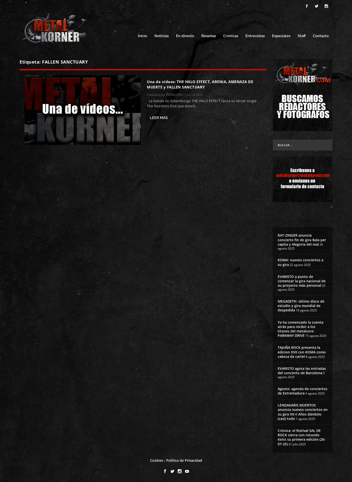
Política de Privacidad (184, 460)
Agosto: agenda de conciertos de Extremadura (302, 390)
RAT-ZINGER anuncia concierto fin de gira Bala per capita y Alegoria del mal (302, 239)
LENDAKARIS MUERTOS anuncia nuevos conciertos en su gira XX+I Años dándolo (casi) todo (303, 412)
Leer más (159, 118)
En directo (185, 36)
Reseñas (208, 36)
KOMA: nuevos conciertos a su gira (300, 262)
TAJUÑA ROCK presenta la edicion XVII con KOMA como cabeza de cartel (302, 352)
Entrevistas (255, 36)
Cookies (156, 460)
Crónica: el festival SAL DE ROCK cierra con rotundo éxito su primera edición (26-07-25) (302, 437)
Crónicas (230, 36)
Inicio (142, 36)
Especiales (281, 36)
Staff (302, 36)
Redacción (174, 94)
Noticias (161, 36)
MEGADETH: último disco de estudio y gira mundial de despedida (301, 305)
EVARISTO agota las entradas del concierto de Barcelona (302, 370)
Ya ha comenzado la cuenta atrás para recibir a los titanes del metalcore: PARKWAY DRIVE (300, 329)
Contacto (321, 36)
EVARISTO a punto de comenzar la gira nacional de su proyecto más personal (302, 281)
